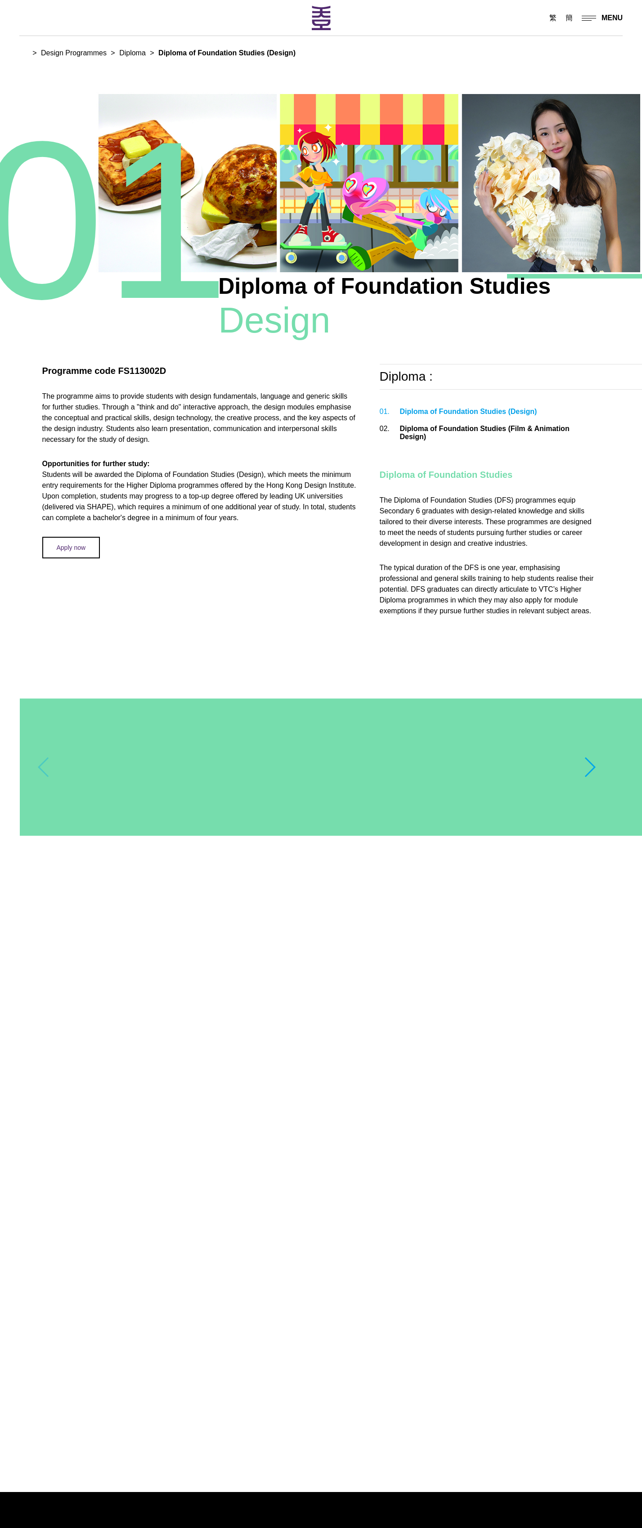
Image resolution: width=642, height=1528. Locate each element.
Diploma (132, 53)
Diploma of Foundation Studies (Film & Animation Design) (475, 432)
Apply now (71, 547)
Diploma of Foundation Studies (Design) (458, 412)
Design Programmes (74, 53)
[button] (590, 767)
